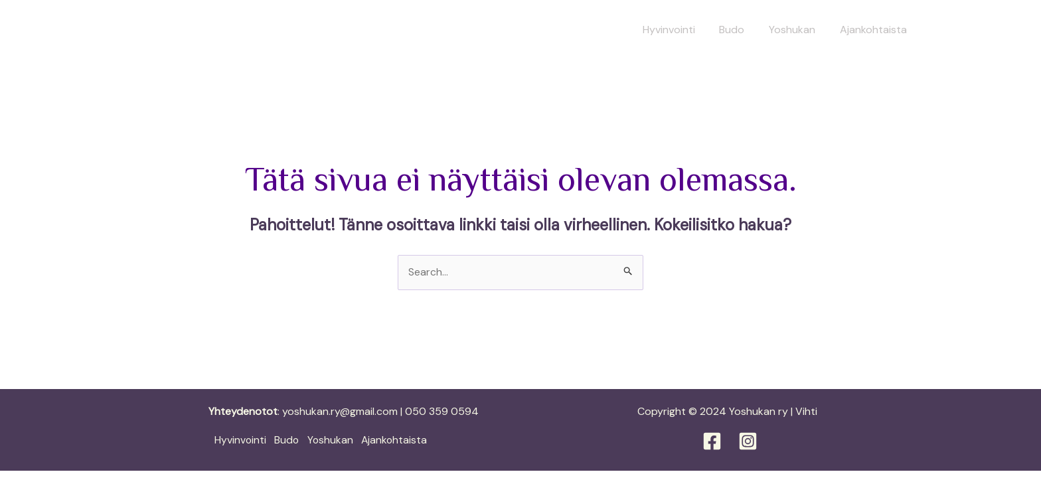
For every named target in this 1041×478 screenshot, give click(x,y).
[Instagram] (748, 441)
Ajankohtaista (874, 30)
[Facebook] (712, 441)
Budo (739, 30)
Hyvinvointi (679, 30)
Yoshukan (796, 30)
